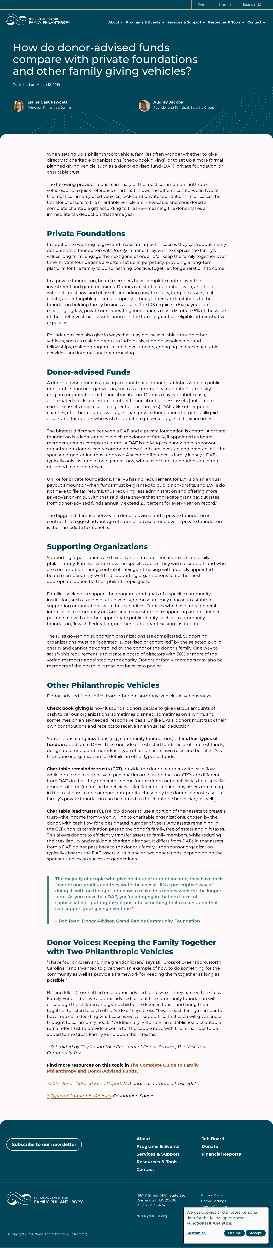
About (113, 22)
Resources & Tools (224, 22)
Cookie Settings (213, 1201)
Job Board (213, 1138)
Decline (234, 1233)
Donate (210, 1146)
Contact (254, 22)
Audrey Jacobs (168, 102)
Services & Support (184, 22)
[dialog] (226, 1225)
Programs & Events (143, 22)
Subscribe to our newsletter (44, 1144)
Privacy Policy (212, 1195)
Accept (256, 1233)
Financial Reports (221, 1154)
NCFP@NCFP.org (151, 1216)
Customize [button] (196, 1233)
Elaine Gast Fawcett (47, 102)
